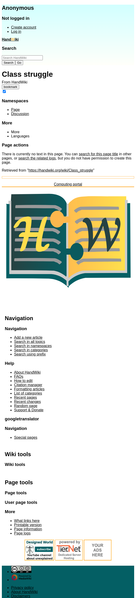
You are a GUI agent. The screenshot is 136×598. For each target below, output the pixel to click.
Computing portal (68, 184)
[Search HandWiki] (22, 57)
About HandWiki (24, 592)
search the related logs (37, 158)
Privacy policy (22, 588)
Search (9, 48)
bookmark (10, 87)
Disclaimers (20, 596)
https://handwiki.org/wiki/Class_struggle (60, 170)
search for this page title (98, 154)
